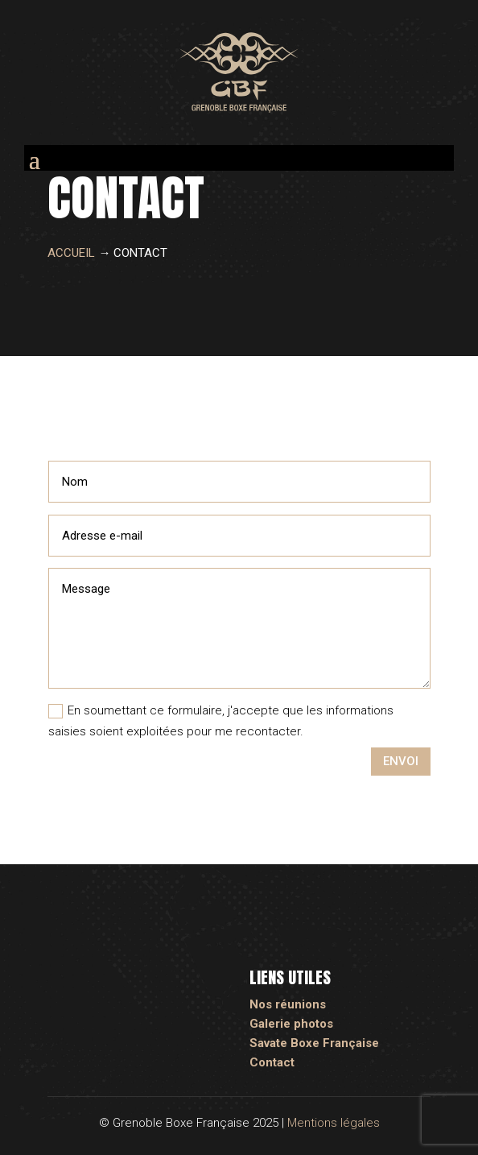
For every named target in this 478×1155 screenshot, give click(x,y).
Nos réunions (287, 1004)
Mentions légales (333, 1123)
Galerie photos (291, 1023)
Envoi (400, 761)
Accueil (71, 253)
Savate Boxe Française (314, 1043)
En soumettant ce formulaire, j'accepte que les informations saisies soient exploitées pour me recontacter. (221, 721)
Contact (272, 1062)
